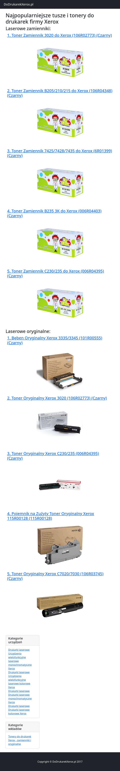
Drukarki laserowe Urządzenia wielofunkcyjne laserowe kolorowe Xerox (19, 680)
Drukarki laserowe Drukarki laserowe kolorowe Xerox (19, 709)
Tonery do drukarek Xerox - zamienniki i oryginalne (19, 740)
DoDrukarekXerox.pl (18, 4)
